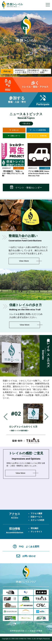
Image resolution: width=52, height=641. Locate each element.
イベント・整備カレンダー (26, 187)
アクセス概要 (36, 513)
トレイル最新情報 (38, 130)
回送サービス (36, 517)
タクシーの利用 (37, 520)
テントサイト (36, 531)
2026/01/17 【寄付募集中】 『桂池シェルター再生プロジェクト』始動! (32, 71)
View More (24, 261)
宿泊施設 (34, 528)
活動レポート (14, 136)
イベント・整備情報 (38, 136)
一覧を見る (26, 124)
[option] (26, 43)
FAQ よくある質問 (26, 546)
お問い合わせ (26, 556)
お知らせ (14, 130)
